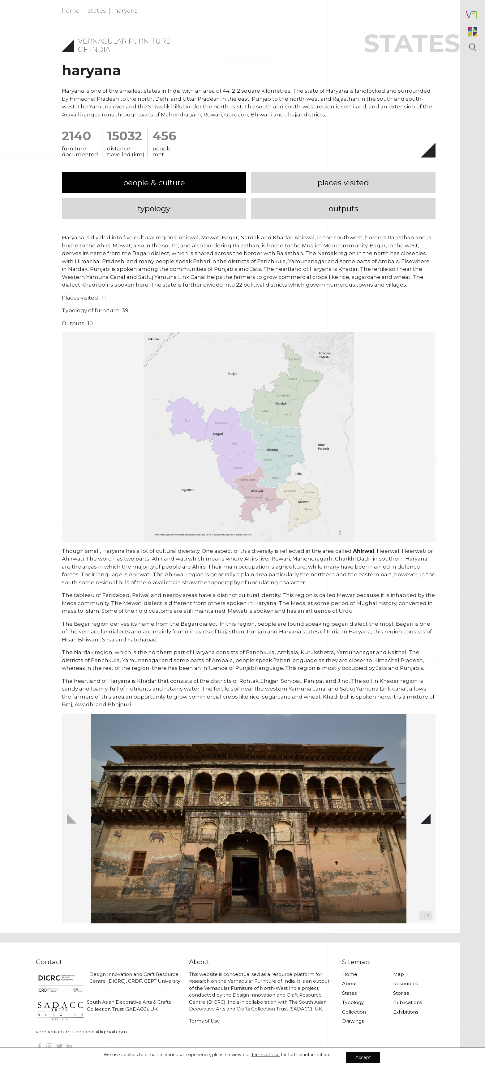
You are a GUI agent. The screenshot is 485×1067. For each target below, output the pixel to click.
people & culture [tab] (154, 182)
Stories (401, 993)
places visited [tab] (343, 182)
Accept (363, 1057)
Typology (353, 1002)
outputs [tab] (343, 208)
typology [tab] (154, 208)
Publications (407, 1002)
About (349, 983)
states (97, 10)
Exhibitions (405, 1012)
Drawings (353, 1021)
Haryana (126, 10)
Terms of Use (204, 1021)
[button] (426, 819)
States (349, 993)
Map (398, 974)
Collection (354, 1012)
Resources (405, 983)
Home (71, 10)
